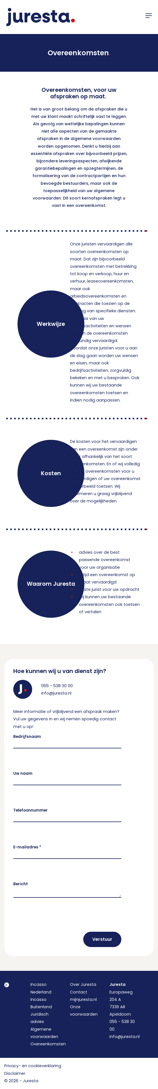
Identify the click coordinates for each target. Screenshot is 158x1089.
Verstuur (102, 939)
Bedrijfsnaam (27, 736)
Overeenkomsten (48, 1044)
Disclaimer (14, 1073)
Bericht (20, 884)
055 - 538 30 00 (57, 686)
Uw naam (22, 773)
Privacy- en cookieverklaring (32, 1066)
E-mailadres (27, 847)
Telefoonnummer (30, 810)
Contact (78, 992)
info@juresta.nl (56, 693)
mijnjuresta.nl (83, 999)
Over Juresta (83, 984)
